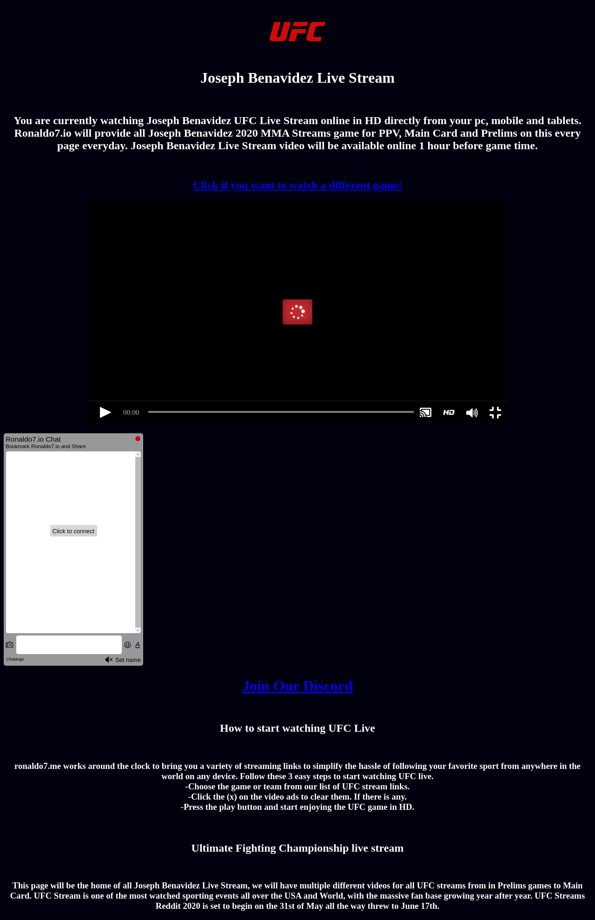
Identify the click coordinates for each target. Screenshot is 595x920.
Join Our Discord (297, 685)
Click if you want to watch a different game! (297, 185)
